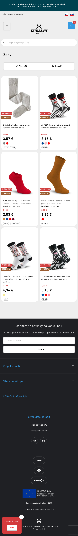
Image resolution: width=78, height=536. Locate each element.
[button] (66, 14)
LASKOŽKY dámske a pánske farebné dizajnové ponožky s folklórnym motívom (18, 279)
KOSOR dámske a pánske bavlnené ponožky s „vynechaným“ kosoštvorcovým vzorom (55, 203)
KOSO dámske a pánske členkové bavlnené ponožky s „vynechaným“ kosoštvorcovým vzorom (17, 203)
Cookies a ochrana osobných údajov (39, 509)
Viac (12, 528)
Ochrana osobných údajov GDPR (39, 503)
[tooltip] (4, 143)
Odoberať (39, 349)
